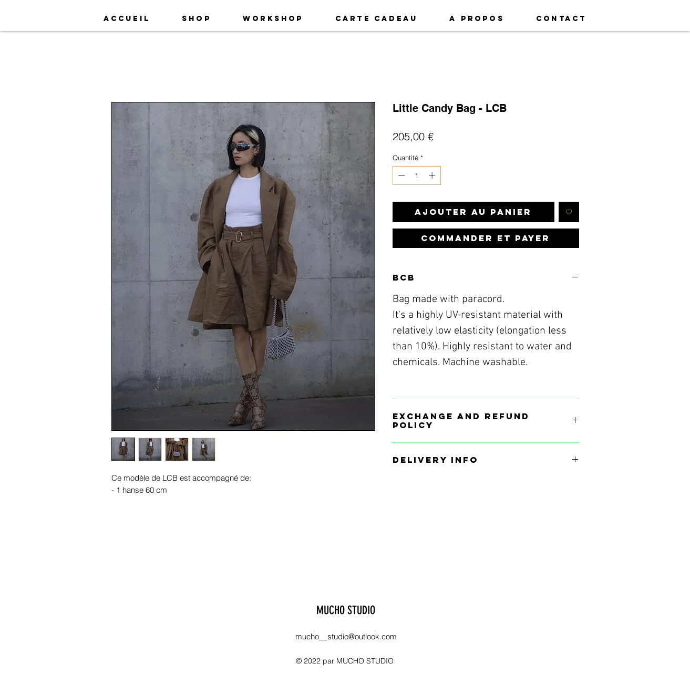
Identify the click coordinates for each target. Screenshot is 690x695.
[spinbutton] (416, 175)
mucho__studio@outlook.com (346, 636)
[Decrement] (400, 175)
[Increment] (433, 175)
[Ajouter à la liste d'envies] (569, 212)
